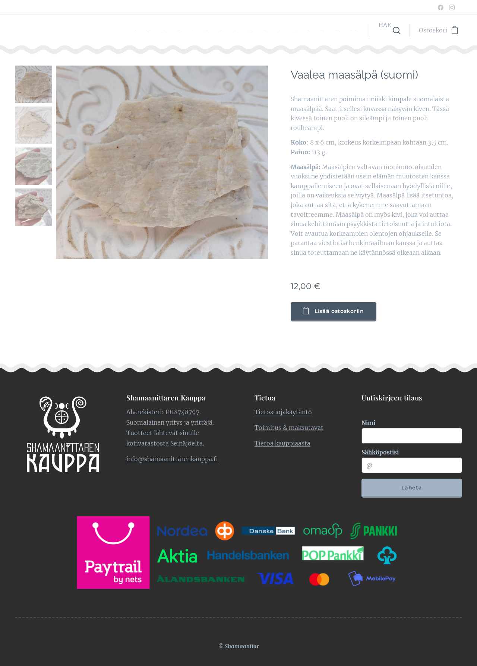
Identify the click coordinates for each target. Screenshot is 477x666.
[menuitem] (179, 30)
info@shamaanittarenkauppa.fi (172, 458)
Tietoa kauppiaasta (282, 443)
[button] (389, 30)
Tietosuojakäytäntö (283, 411)
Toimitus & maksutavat (289, 427)
